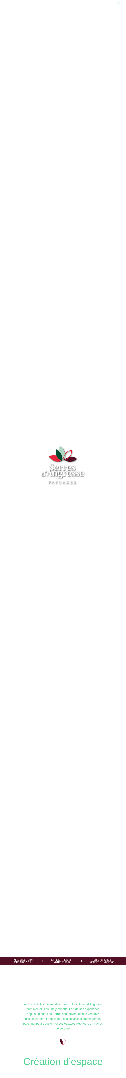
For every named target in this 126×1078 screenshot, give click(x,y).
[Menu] (118, 3)
